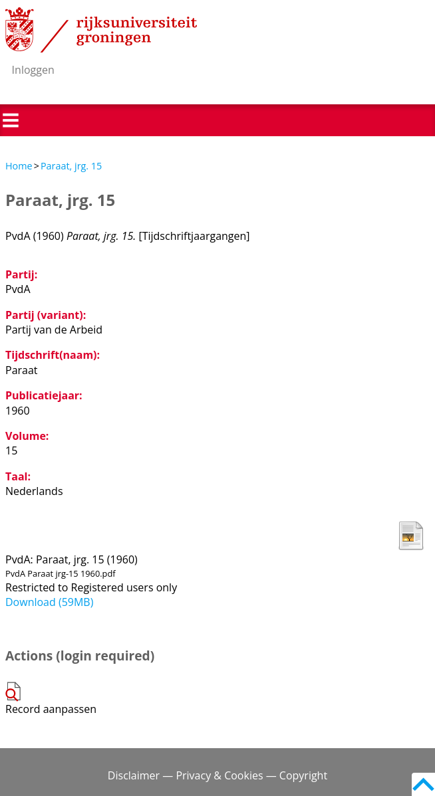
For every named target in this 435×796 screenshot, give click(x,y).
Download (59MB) (49, 602)
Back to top (423, 784)
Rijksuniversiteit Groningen (101, 30)
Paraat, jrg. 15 (71, 165)
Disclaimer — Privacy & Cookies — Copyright (217, 775)
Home (19, 165)
